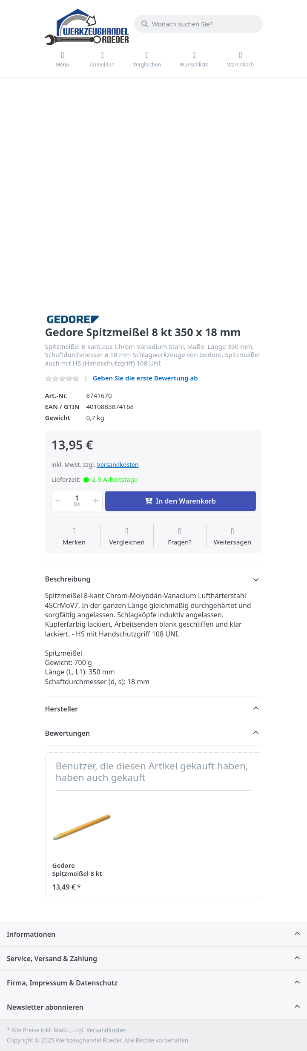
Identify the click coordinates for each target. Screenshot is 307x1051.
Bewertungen (67, 733)
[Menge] (77, 501)
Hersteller (61, 709)
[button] (57, 501)
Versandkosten (118, 465)
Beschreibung (68, 579)
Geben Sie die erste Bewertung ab (145, 378)
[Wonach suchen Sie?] (198, 24)
